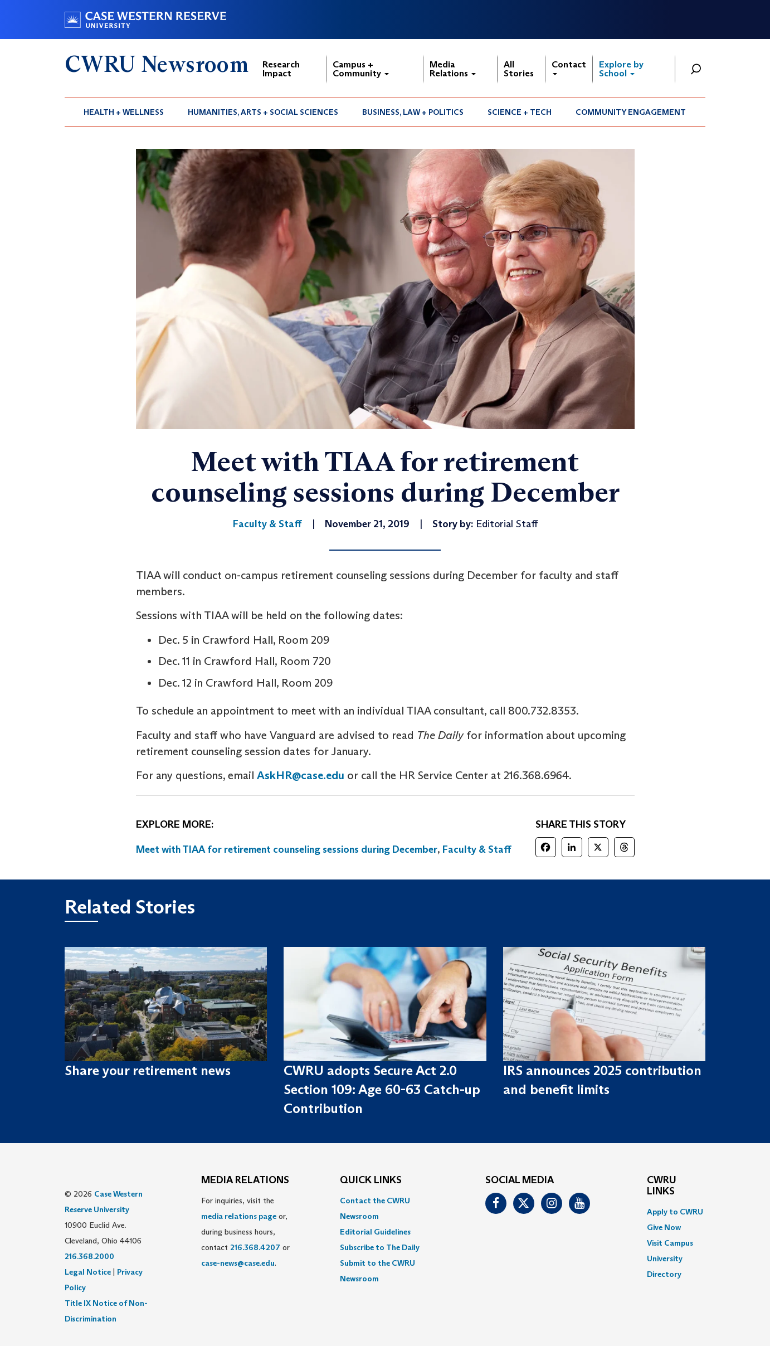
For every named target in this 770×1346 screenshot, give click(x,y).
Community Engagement (631, 112)
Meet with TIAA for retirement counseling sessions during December (286, 849)
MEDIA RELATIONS (245, 1180)
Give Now (664, 1227)
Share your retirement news (148, 1070)
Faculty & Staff (476, 849)
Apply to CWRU (675, 1212)
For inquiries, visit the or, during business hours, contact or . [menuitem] (245, 1232)
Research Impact (281, 69)
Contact (569, 67)
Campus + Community (361, 69)
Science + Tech (520, 112)
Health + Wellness (124, 112)
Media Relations (453, 69)
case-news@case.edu (238, 1263)
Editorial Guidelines (375, 1232)
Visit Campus (670, 1243)
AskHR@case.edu (300, 775)
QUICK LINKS (371, 1180)
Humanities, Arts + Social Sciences (263, 112)
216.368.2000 (89, 1256)
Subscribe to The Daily (380, 1247)
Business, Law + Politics (413, 112)
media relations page (238, 1216)
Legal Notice (88, 1272)
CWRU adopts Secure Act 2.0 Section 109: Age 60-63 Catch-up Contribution (382, 1089)
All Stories (519, 69)
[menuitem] (124, 112)
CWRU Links (661, 1186)
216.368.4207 (255, 1247)
